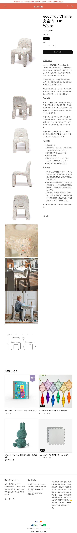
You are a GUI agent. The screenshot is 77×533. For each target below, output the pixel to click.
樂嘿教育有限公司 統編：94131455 (35, 494)
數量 (44, 42)
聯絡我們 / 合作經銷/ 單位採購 (37, 486)
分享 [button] (45, 216)
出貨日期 (45, 35)
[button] (5, 6)
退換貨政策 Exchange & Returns (35, 490)
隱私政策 (38, 532)
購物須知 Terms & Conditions (37, 484)
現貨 (46, 38)
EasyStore (47, 528)
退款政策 (44, 532)
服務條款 (33, 532)
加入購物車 (57, 52)
